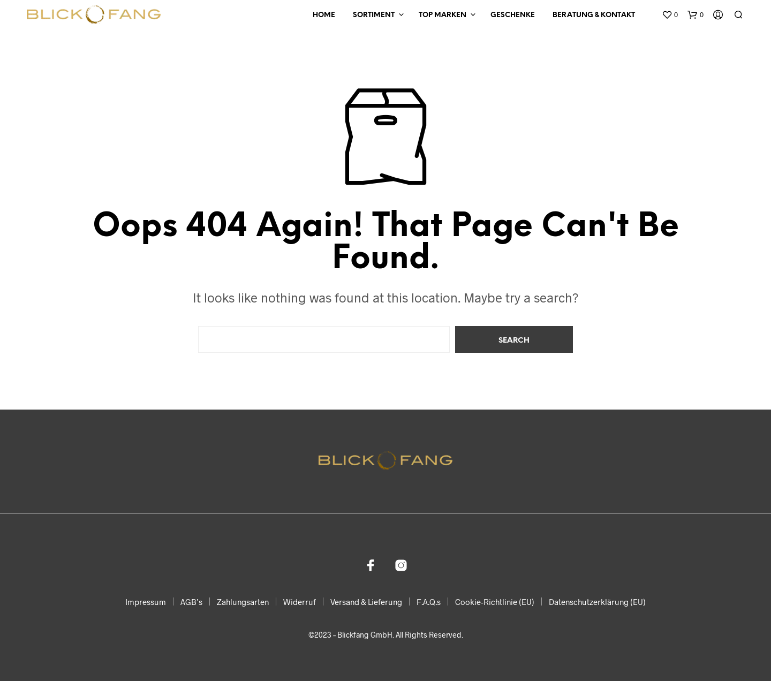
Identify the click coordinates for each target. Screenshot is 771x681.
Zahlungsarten (243, 602)
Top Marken (442, 15)
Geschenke (512, 15)
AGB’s (191, 602)
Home (324, 15)
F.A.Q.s (429, 602)
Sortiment (374, 15)
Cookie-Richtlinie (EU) (494, 602)
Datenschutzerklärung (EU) (597, 602)
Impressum (145, 602)
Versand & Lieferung (366, 602)
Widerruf (299, 602)
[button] (670, 15)
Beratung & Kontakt (594, 15)
